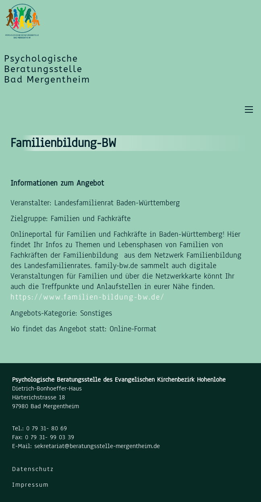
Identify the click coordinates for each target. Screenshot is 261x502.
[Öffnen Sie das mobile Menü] (249, 109)
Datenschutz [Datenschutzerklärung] (33, 469)
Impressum (30, 484)
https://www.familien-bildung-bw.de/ (87, 297)
